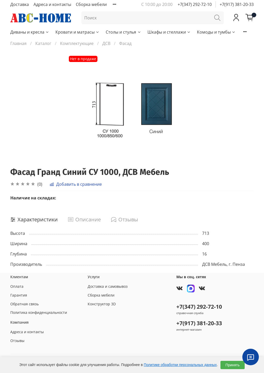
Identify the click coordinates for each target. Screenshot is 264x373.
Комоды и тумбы (216, 32)
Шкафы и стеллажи (169, 32)
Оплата (16, 286)
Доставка (19, 4)
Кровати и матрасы (77, 32)
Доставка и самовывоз (108, 286)
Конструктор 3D (102, 303)
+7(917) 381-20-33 (237, 4)
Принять (233, 365)
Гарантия (18, 295)
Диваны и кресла (29, 32)
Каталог (43, 43)
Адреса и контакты (52, 4)
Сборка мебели (91, 4)
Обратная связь (24, 303)
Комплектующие (77, 43)
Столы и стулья (123, 32)
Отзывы (17, 340)
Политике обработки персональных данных (180, 365)
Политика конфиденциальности (38, 312)
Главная (18, 43)
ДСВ (106, 43)
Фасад (125, 43)
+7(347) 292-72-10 (195, 4)
